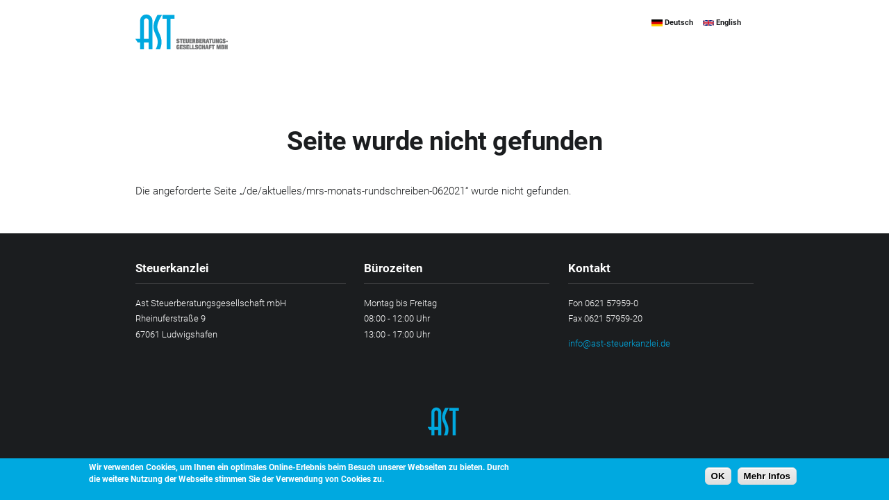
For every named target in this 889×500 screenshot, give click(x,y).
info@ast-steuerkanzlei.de (619, 343)
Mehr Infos (767, 480)
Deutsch (672, 22)
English (722, 22)
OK (718, 480)
